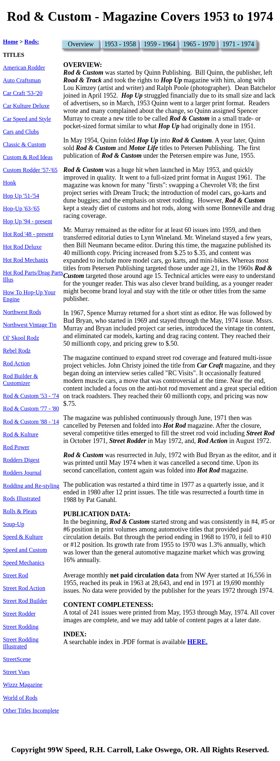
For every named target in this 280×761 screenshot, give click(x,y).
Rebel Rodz (17, 351)
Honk (9, 183)
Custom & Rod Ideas (27, 157)
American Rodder (24, 67)
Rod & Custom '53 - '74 (31, 396)
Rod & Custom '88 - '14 (31, 422)
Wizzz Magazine (23, 685)
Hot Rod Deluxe (22, 247)
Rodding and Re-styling (31, 486)
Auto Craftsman (22, 80)
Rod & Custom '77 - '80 (31, 408)
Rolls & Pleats (20, 511)
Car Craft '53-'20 (22, 93)
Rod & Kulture (20, 434)
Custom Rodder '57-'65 (30, 170)
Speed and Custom (25, 550)
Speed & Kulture (23, 537)
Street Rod (15, 575)
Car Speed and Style (27, 119)
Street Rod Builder (25, 601)
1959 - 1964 (159, 44)
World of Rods (20, 698)
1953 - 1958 (120, 44)
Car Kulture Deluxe (26, 106)
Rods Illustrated (21, 498)
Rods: (31, 42)
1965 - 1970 (199, 44)
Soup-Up (13, 524)
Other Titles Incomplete (31, 710)
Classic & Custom (24, 144)
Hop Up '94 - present (27, 221)
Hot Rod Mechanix (25, 260)
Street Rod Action (24, 588)
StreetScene (17, 659)
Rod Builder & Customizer (20, 380)
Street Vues (16, 672)
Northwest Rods (22, 312)
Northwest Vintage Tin (30, 325)
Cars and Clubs (21, 132)
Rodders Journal (22, 473)
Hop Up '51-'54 (21, 196)
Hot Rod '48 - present (28, 234)
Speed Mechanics (23, 563)
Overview (81, 44)
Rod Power (16, 447)
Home (10, 42)
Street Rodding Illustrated (21, 643)
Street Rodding (21, 627)
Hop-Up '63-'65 (21, 208)
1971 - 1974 (238, 44)
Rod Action (16, 363)
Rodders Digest (21, 460)
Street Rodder (19, 614)
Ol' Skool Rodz (21, 338)
